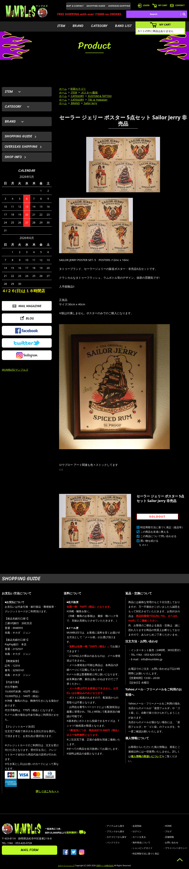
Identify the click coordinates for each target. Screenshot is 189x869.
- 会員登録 (136, 825)
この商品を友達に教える (154, 531)
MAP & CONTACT (75, 6)
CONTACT (177, 5)
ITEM (61, 26)
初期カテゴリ (78, 89)
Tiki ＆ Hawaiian (97, 99)
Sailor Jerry (90, 103)
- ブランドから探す (114, 831)
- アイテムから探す (114, 825)
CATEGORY (99, 26)
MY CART (159, 5)
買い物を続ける (149, 540)
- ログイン (136, 831)
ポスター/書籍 (89, 92)
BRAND (78, 26)
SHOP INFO (13, 157)
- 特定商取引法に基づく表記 (145, 853)
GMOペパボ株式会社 (105, 865)
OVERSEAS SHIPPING (119, 6)
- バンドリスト (112, 842)
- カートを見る (138, 837)
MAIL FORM (29, 850)
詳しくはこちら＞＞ (47, 791)
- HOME (168, 825)
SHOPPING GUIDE (96, 6)
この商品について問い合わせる (158, 536)
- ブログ (168, 831)
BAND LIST (123, 26)
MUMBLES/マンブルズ (15, 369)
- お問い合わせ (171, 842)
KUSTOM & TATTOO (99, 96)
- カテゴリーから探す (116, 837)
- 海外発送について (140, 842)
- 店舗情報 (169, 837)
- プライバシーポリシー (175, 848)
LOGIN (144, 5)
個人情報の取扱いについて (146, 756)
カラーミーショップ (66, 865)
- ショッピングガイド (141, 848)
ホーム (63, 89)
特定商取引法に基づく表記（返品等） (162, 527)
